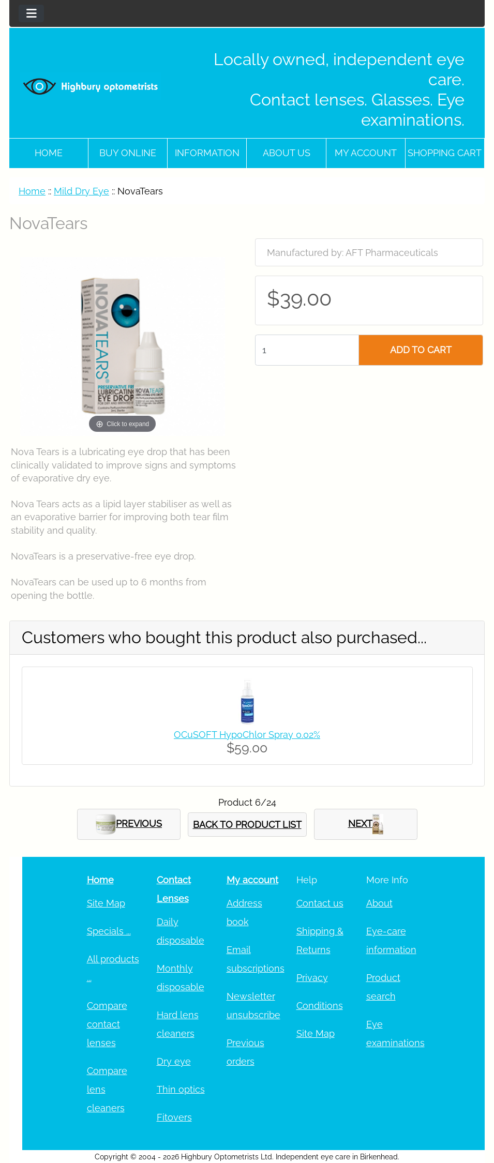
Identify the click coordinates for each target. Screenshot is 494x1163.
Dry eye (174, 1061)
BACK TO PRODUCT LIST (247, 824)
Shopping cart (445, 152)
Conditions (319, 1005)
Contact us (319, 903)
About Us (286, 152)
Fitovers (174, 1117)
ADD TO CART (421, 349)
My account (366, 152)
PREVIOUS (128, 824)
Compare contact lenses (107, 1024)
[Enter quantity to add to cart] (307, 350)
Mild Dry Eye (81, 191)
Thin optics (181, 1089)
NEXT (365, 824)
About (379, 903)
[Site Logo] (90, 86)
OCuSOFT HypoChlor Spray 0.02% (247, 734)
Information (207, 152)
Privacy (312, 977)
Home (49, 152)
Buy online (127, 152)
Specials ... (109, 931)
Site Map (106, 903)
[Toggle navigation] (31, 13)
